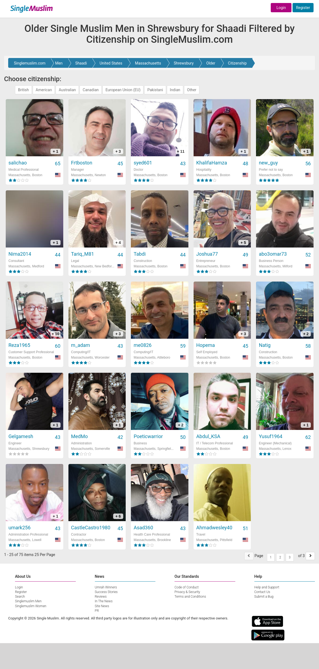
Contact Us (262, 592)
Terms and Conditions (190, 596)
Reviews (101, 596)
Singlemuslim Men (28, 601)
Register (303, 7)
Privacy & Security (187, 592)
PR (97, 611)
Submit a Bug (263, 596)
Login (281, 7)
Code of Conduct (186, 587)
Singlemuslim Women (30, 606)
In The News (104, 601)
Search (20, 596)
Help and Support (266, 587)
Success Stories (106, 592)
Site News (102, 606)
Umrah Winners (106, 587)
